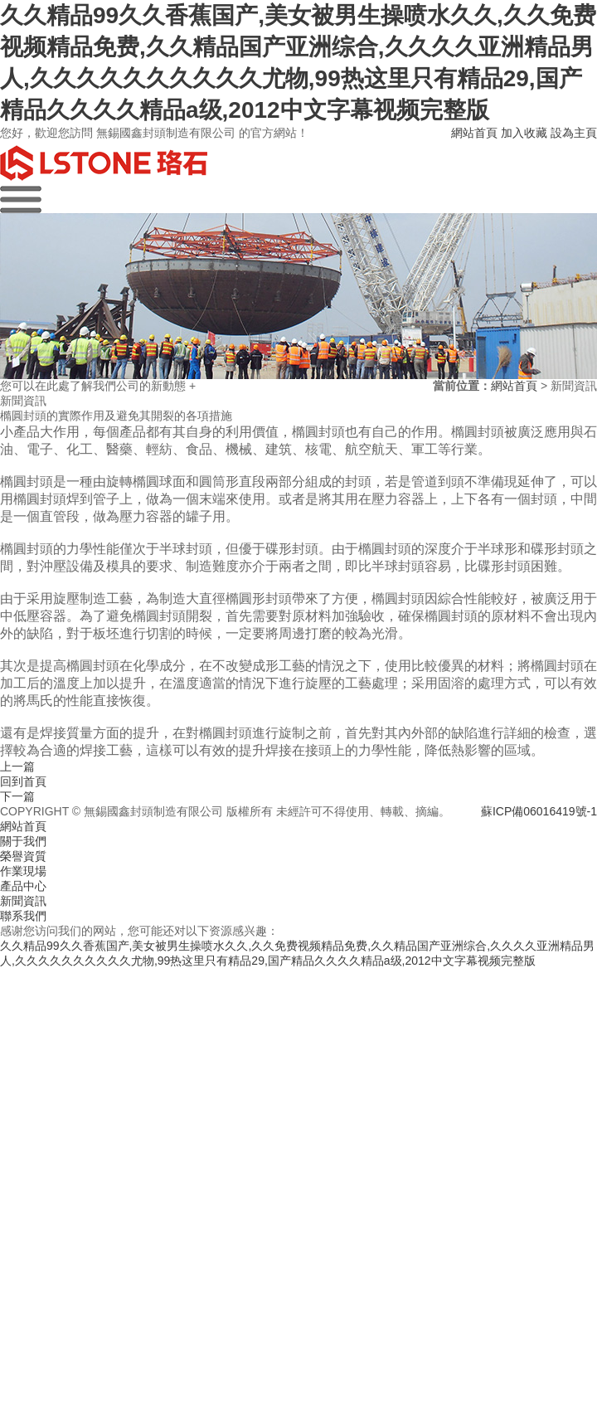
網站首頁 (474, 132)
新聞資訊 (23, 900)
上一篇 (17, 766)
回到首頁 (23, 781)
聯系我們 (23, 915)
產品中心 (23, 886)
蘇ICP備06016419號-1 (539, 811)
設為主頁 (574, 132)
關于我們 (23, 841)
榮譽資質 (23, 856)
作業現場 (23, 871)
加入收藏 (524, 132)
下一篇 (17, 796)
